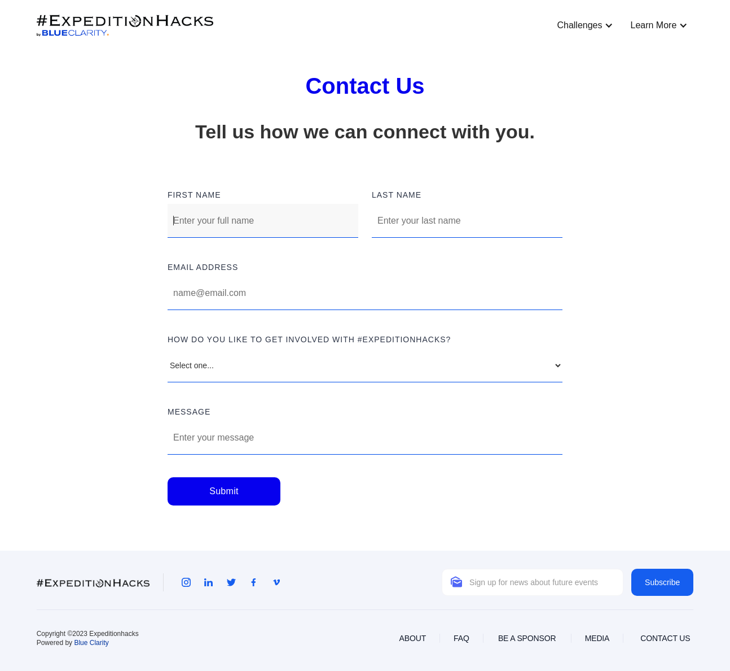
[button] (582, 25)
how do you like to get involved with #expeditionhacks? (309, 339)
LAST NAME (396, 194)
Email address (203, 267)
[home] (125, 26)
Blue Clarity (91, 643)
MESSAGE (189, 411)
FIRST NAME (194, 194)
